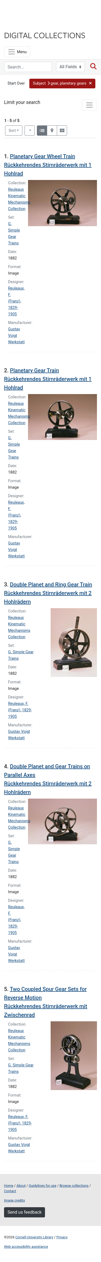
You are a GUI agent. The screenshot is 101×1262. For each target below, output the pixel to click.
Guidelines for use (42, 1186)
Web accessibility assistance (26, 1247)
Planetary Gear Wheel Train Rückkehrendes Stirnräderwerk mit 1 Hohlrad (48, 165)
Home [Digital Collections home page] (8, 1186)
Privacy (61, 1237)
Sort (12, 130)
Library (20, 25)
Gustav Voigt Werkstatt (16, 335)
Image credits (14, 1200)
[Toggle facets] (89, 105)
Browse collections (74, 1186)
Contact (10, 1191)
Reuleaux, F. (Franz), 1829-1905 (16, 301)
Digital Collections (44, 35)
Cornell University (31, 10)
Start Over (16, 83)
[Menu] (17, 51)
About (21, 1186)
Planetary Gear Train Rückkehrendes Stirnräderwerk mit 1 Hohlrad (48, 379)
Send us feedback (24, 1212)
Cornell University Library (34, 1237)
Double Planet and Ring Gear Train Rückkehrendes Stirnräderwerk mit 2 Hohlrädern (48, 593)
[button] (62, 83)
